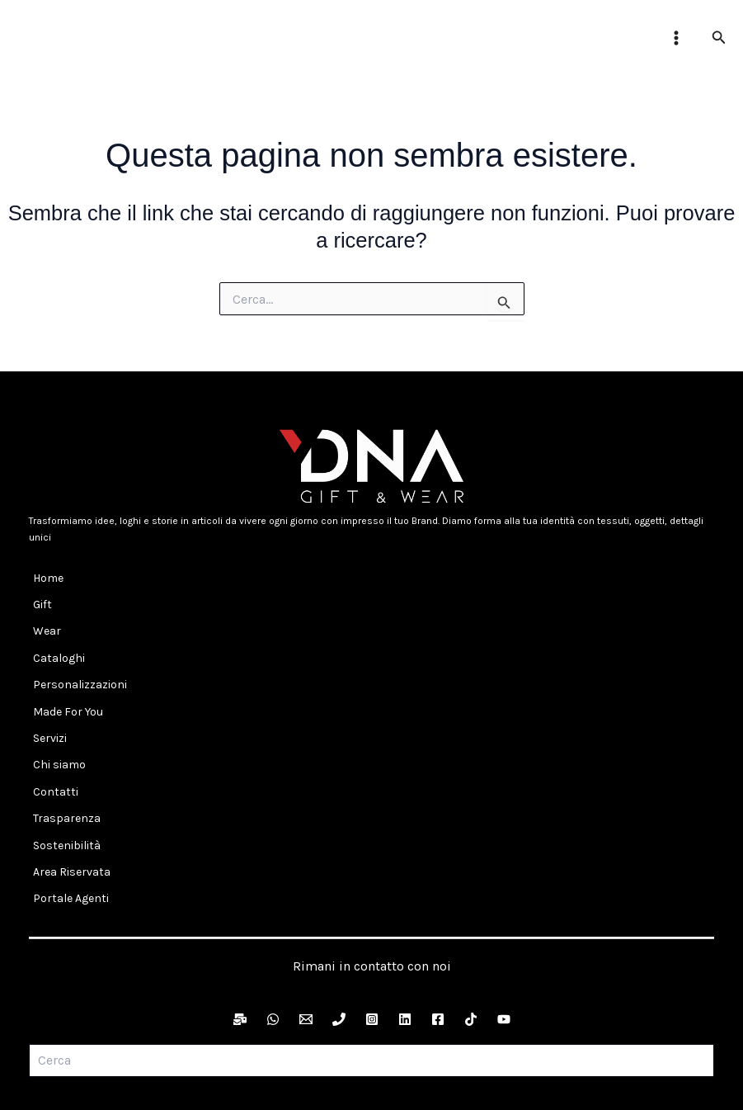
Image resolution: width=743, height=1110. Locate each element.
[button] (719, 38)
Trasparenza (62, 746)
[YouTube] (503, 919)
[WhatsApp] (272, 919)
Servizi (46, 689)
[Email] (305, 919)
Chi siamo (55, 708)
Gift (38, 593)
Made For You (64, 670)
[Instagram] (371, 919)
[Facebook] (437, 919)
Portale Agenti (67, 803)
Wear (43, 613)
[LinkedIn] (404, 919)
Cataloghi (55, 632)
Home (44, 574)
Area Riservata (67, 784)
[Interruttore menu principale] (676, 38)
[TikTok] (470, 919)
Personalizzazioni (76, 651)
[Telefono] (338, 919)
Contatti (51, 727)
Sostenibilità (62, 765)
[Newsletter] (239, 919)
